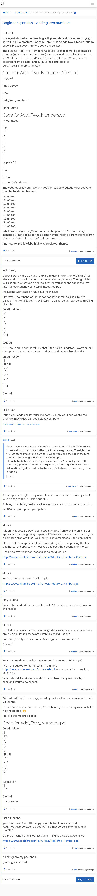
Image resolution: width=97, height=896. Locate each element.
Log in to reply (85, 261)
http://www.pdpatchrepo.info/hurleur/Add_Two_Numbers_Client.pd (45, 557)
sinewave (73, 431)
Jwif (75, 401)
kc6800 (74, 251)
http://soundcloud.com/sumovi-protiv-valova (21, 424)
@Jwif (6, 440)
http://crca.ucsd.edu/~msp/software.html (29, 669)
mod (75, 848)
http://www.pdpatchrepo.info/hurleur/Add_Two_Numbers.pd (41, 583)
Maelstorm (72, 486)
